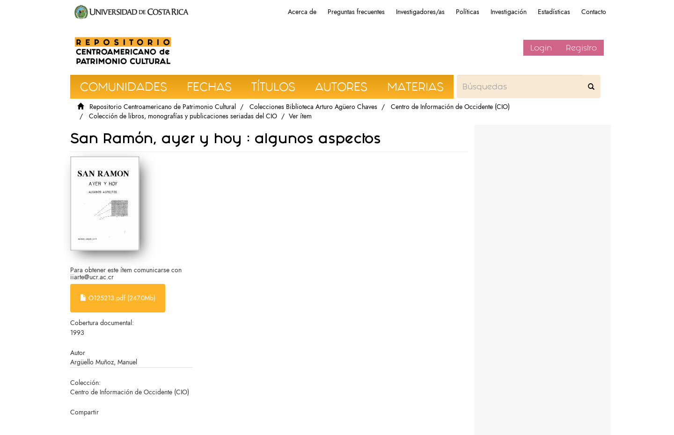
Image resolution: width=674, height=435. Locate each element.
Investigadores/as (420, 11)
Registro (581, 48)
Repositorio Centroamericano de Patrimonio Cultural (162, 106)
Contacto (593, 11)
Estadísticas (554, 11)
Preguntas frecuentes (356, 11)
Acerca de (302, 11)
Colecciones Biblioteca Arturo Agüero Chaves (313, 106)
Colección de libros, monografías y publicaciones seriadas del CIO (183, 116)
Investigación (509, 11)
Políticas (467, 11)
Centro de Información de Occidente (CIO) (450, 106)
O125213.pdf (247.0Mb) (117, 298)
